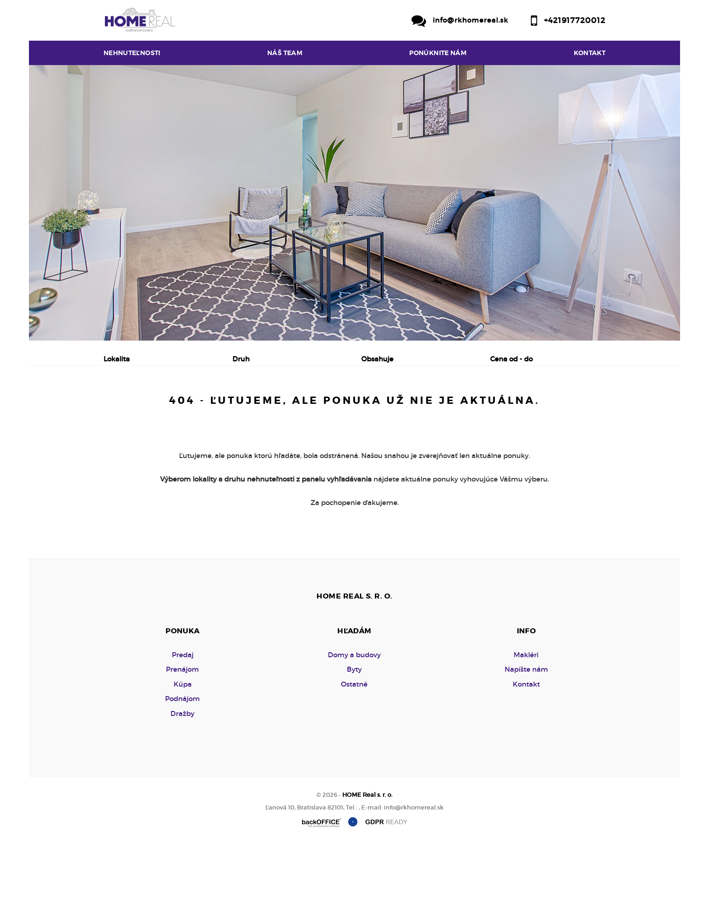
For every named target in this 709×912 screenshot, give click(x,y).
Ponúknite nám (438, 53)
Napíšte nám (526, 738)
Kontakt (590, 53)
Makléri (526, 723)
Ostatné (354, 752)
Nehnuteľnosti (132, 53)
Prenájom (190, 406)
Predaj (133, 406)
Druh (241, 359)
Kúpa (243, 406)
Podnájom (297, 406)
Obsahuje (377, 359)
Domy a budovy (354, 723)
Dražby (182, 782)
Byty (354, 738)
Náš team (285, 53)
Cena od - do (511, 359)
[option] (354, 203)
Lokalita (117, 359)
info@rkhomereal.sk (470, 20)
